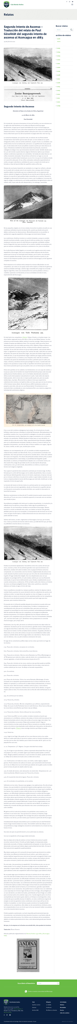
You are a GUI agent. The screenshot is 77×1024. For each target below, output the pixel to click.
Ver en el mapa (8, 1012)
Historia (34, 1007)
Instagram (69, 1)
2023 (58, 56)
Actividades (63, 1002)
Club (33, 1002)
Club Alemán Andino (13, 4)
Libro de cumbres (64, 1013)
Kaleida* (70, 1021)
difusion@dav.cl (18, 1009)
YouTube (72, 1)
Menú (72, 4)
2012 (58, 94)
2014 (58, 86)
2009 (58, 106)
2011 (58, 98)
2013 (58, 90)
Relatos (62, 1005)
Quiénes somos (36, 1005)
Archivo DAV (35, 1010)
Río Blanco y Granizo (51, 1010)
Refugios (48, 1002)
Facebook (66, 1)
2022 (58, 60)
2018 (58, 75)
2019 (58, 71)
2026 (58, 39)
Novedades (63, 1007)
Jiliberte (24, 337)
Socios (62, 1010)
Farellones (49, 1007)
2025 (58, 48)
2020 (58, 67)
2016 (58, 83)
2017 (58, 79)
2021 (58, 63)
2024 (58, 52)
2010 (58, 102)
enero (58, 41)
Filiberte (18, 728)
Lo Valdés (48, 1005)
